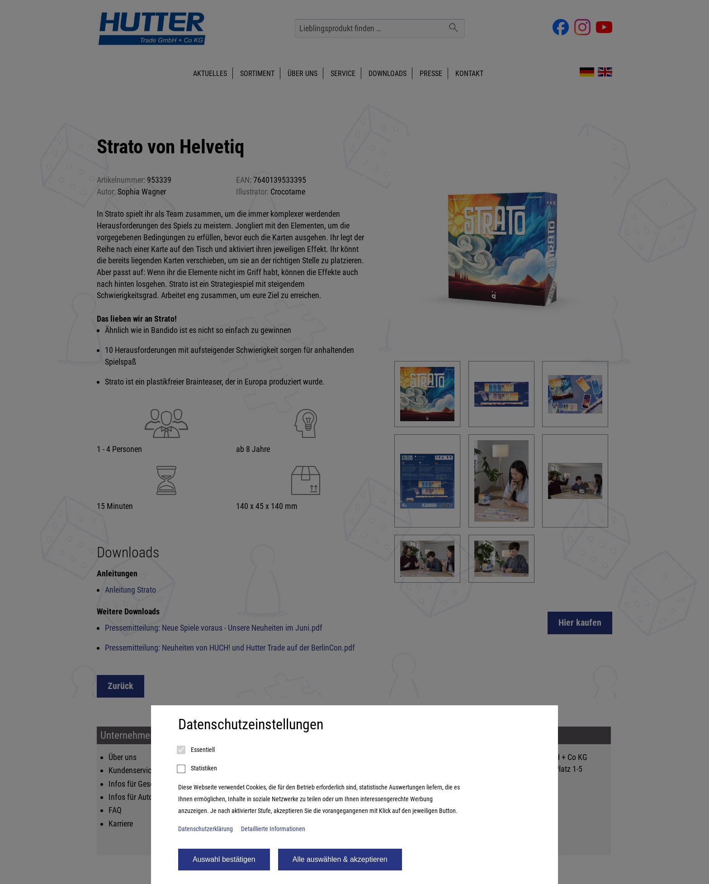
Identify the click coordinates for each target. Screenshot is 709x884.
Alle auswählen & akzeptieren (340, 859)
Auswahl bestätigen (224, 859)
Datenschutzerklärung (205, 829)
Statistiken (197, 769)
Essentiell (196, 750)
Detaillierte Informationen (273, 829)
